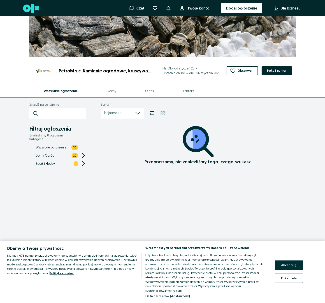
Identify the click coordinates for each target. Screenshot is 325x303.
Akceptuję (288, 265)
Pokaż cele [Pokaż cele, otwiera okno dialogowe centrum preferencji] (289, 278)
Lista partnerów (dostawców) (167, 296)
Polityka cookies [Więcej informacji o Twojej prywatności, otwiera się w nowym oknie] (62, 273)
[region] (162, 272)
